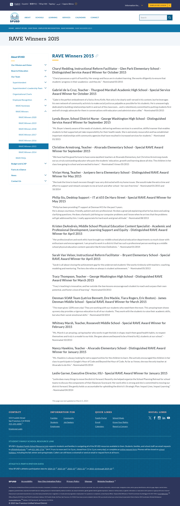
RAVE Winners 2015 (27, 146)
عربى (58, 4)
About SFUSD (21, 28)
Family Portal (101, 418)
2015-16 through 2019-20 (101, 468)
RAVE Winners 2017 (27, 134)
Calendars (80, 17)
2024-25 (52, 468)
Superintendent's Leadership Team (27, 88)
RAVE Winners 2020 (27, 117)
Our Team (32, 28)
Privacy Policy (73, 481)
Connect (95, 17)
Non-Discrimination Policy (49, 481)
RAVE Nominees (23, 106)
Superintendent (19, 82)
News (13, 175)
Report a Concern (120, 426)
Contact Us (16, 181)
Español (25, 4)
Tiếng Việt (43, 4)
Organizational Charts (22, 94)
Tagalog (52, 4)
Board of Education (19, 71)
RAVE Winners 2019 (27, 123)
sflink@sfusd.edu (19, 449)
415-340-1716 (38, 449)
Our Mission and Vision (21, 65)
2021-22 (81, 468)
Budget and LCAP (18, 163)
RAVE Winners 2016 (27, 140)
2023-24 (62, 468)
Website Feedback (106, 481)
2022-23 (72, 468)
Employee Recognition (49, 28)
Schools (40, 17)
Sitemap (88, 481)
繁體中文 (33, 4)
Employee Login (160, 5)
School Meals (118, 418)
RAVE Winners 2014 (27, 152)
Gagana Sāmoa (68, 4)
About (27, 17)
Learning (53, 17)
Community (69, 418)
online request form (128, 449)
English (17, 4)
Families (54, 418)
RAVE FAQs (21, 158)
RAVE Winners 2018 (27, 129)
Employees (55, 426)
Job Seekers (69, 422)
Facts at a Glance (18, 169)
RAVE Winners (67, 28)
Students (54, 422)
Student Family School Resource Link (32, 446)
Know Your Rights (120, 422)
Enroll (97, 422)
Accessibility (26, 481)
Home (11, 28)
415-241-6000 (16, 423)
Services (66, 17)
